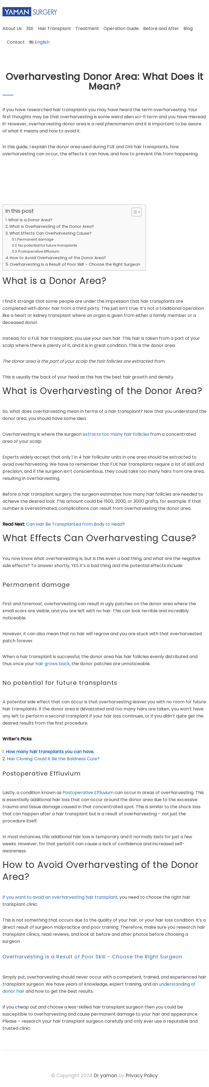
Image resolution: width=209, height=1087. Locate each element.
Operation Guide (121, 28)
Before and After (161, 28)
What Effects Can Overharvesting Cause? (50, 233)
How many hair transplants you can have (49, 752)
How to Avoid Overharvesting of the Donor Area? (58, 258)
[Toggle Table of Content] (133, 212)
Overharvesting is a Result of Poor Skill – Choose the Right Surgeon (75, 264)
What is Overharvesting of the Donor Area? (51, 226)
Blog (188, 28)
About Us (12, 28)
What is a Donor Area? (30, 220)
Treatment (87, 28)
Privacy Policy (142, 1075)
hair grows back (52, 664)
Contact (16, 42)
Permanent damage (35, 239)
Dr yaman (105, 1075)
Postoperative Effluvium (38, 251)
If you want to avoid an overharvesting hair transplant (60, 897)
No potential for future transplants (47, 245)
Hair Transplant (54, 28)
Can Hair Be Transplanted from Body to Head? (75, 524)
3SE (29, 28)
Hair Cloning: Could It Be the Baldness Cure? (53, 759)
